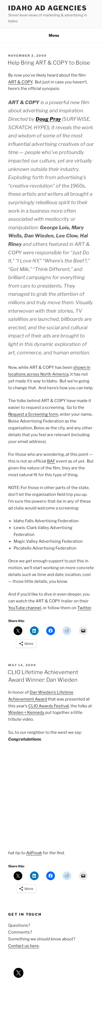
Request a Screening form (33, 414)
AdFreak (34, 852)
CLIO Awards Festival (48, 706)
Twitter (84, 607)
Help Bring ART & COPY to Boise (49, 62)
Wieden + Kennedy (26, 712)
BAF (51, 461)
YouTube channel (24, 607)
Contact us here (23, 945)
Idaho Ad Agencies (47, 8)
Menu (51, 35)
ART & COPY (20, 82)
